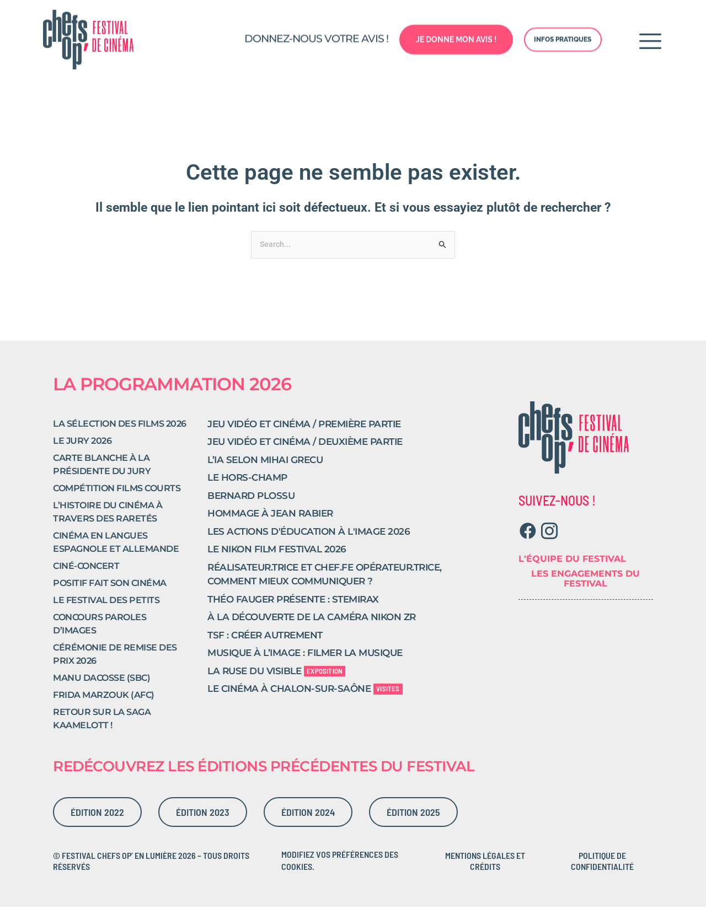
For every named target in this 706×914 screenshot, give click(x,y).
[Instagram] (549, 538)
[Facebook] (528, 538)
